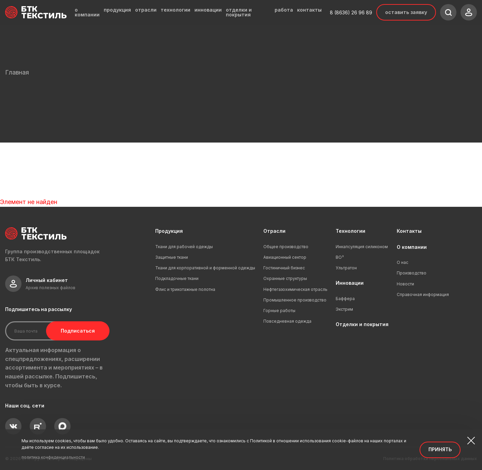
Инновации (350, 283)
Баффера (345, 298)
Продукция (169, 231)
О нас (402, 262)
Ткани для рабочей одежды (184, 246)
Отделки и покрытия (362, 324)
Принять (440, 449)
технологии (175, 10)
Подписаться (78, 331)
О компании (412, 247)
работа (284, 10)
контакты (309, 10)
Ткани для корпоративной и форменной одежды (205, 267)
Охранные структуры (285, 278)
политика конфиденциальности (53, 457)
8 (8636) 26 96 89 (351, 12)
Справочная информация (423, 294)
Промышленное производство (294, 300)
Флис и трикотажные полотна (185, 289)
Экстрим (344, 309)
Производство (411, 273)
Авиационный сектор (284, 257)
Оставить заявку (406, 12)
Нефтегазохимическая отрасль (295, 289)
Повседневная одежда (287, 321)
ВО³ (340, 257)
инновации (208, 10)
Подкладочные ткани (177, 278)
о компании (87, 12)
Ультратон (346, 267)
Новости (405, 283)
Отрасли (274, 231)
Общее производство (285, 246)
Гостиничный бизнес (284, 267)
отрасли (146, 10)
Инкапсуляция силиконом (362, 246)
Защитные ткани (171, 257)
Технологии (350, 231)
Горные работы (279, 310)
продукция (117, 10)
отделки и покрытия (239, 12)
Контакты (409, 231)
